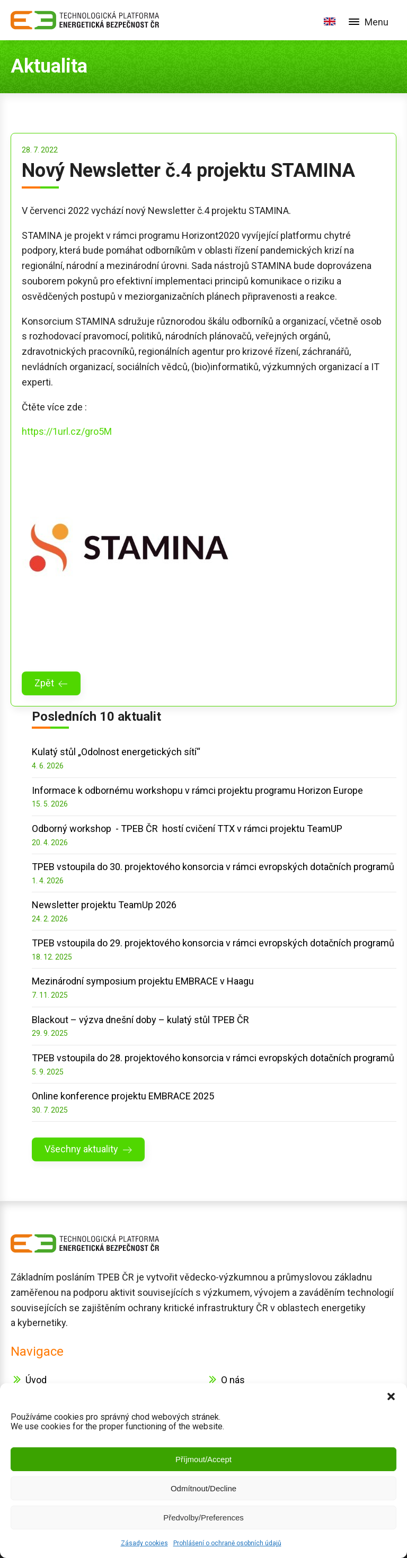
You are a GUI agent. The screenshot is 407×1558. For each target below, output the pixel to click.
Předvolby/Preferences (203, 1517)
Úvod (36, 1379)
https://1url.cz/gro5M (67, 431)
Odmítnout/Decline (203, 1488)
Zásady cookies (144, 1543)
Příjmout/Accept (203, 1459)
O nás (233, 1379)
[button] (391, 1396)
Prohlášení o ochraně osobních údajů (227, 1543)
